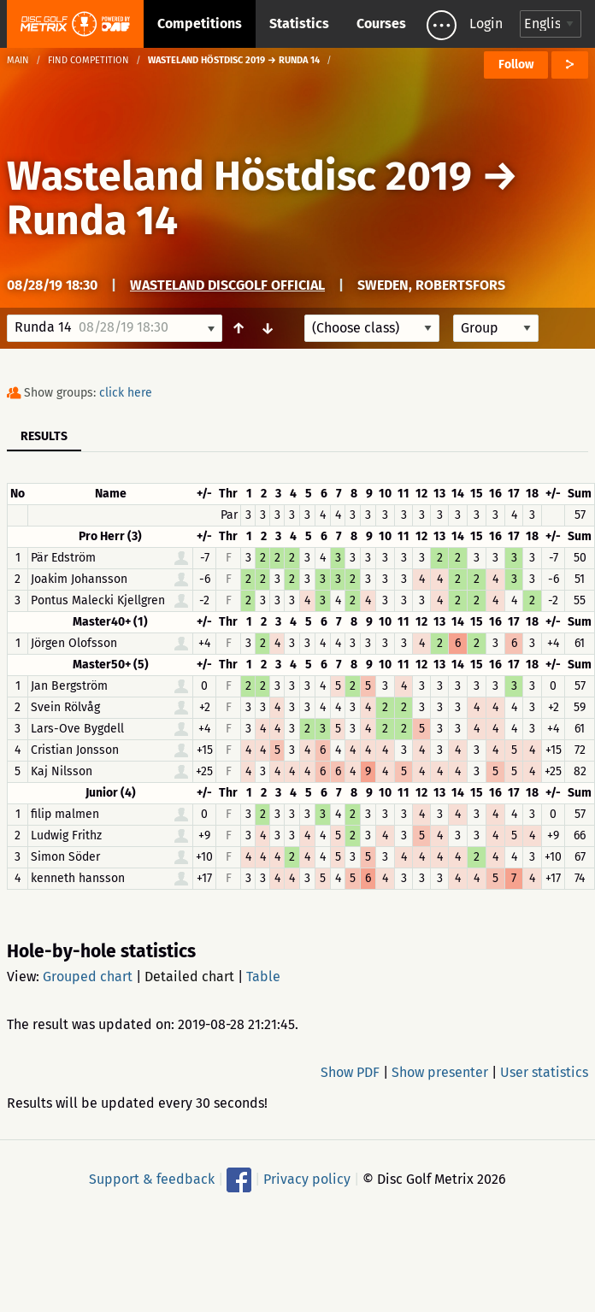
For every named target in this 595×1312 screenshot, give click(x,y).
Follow (515, 64)
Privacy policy (307, 1179)
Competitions (199, 23)
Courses (381, 23)
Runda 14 (92, 220)
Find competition (88, 60)
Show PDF (350, 1072)
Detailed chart (189, 976)
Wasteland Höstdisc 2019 (239, 176)
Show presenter (440, 1072)
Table (263, 976)
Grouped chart (88, 976)
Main (18, 60)
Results (44, 436)
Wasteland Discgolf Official (227, 285)
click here (125, 392)
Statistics (299, 23)
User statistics (544, 1072)
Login (486, 23)
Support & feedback (152, 1179)
